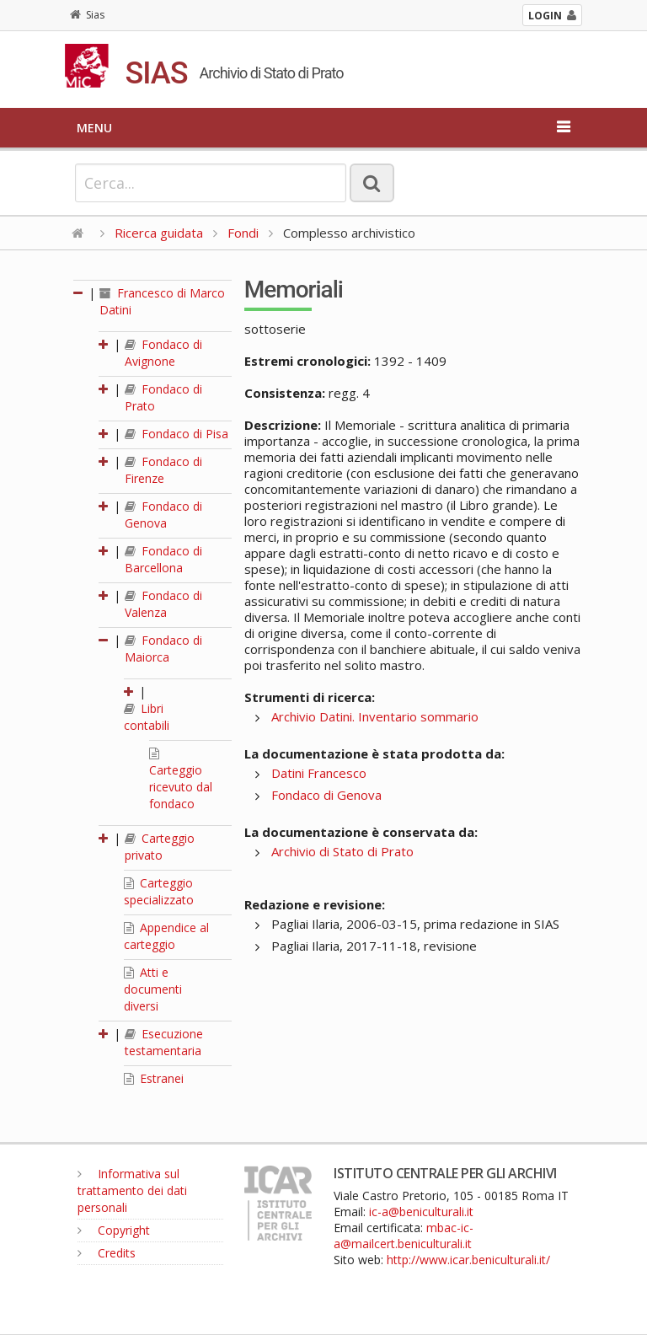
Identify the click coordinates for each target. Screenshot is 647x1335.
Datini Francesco (318, 772)
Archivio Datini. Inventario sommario (375, 716)
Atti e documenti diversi (153, 989)
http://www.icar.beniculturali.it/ (468, 1260)
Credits (107, 1253)
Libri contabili (146, 716)
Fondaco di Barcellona (163, 559)
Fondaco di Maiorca (163, 648)
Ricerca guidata (159, 232)
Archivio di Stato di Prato (342, 851)
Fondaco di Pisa (176, 434)
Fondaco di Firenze (163, 469)
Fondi (243, 232)
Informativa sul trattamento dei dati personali (132, 1190)
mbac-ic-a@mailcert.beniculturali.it (403, 1236)
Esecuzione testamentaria (164, 1042)
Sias (87, 15)
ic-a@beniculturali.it (421, 1212)
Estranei (154, 1078)
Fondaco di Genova (163, 514)
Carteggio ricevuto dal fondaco (180, 780)
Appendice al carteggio (166, 935)
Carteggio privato (160, 846)
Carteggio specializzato (159, 891)
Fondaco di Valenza (163, 603)
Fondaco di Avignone (163, 352)
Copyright (114, 1230)
